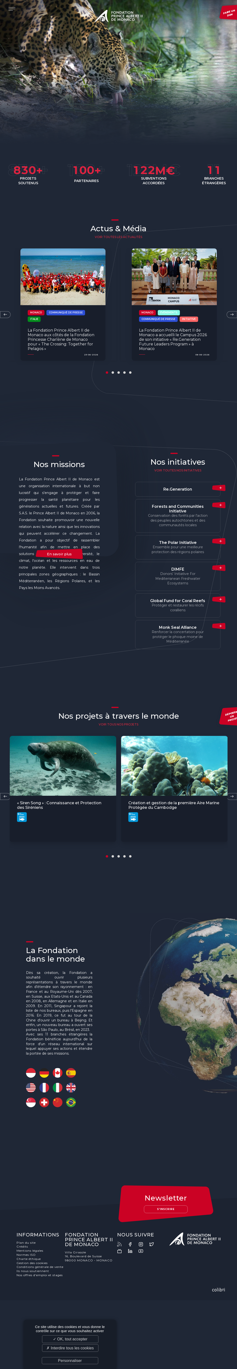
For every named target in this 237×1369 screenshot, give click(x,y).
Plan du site (26, 1242)
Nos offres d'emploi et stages (40, 1275)
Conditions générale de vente (40, 1267)
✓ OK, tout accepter (70, 1339)
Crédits (22, 1246)
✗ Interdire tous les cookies (70, 1348)
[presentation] (5, 314)
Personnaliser (70, 1361)
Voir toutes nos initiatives (177, 470)
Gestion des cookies (32, 1263)
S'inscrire (166, 1209)
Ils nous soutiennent (33, 1271)
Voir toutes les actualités (118, 237)
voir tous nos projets (118, 724)
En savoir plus (59, 554)
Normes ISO (26, 1255)
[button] (107, 372)
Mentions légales (30, 1250)
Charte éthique (29, 1259)
